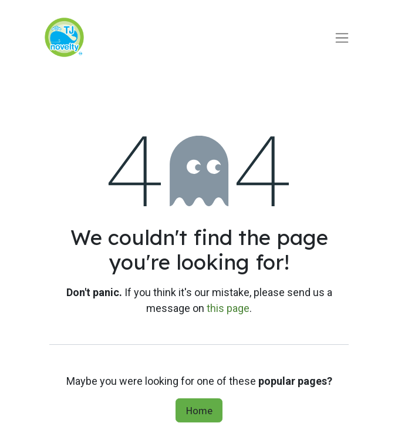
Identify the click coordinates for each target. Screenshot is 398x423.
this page (228, 308)
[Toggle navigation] (342, 37)
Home (199, 410)
